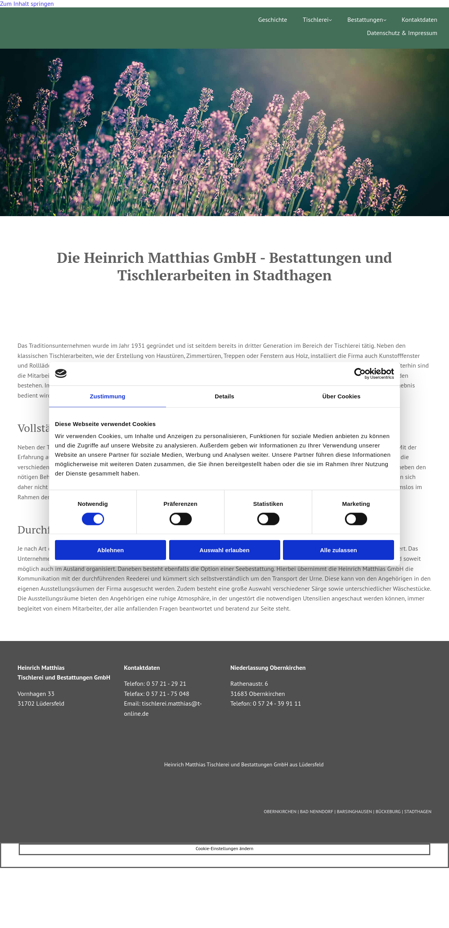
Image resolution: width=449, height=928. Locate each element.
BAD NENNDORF (316, 811)
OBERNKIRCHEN (280, 811)
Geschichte (272, 19)
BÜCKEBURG (388, 811)
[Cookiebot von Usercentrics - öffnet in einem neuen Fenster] (360, 373)
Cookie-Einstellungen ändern (224, 848)
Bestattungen (365, 19)
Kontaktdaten (419, 19)
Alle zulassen (338, 550)
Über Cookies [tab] (341, 396)
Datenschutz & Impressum (402, 33)
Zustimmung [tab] (108, 396)
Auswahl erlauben (224, 550)
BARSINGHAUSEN (354, 811)
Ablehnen (110, 550)
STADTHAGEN (417, 811)
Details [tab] (224, 396)
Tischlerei (316, 19)
